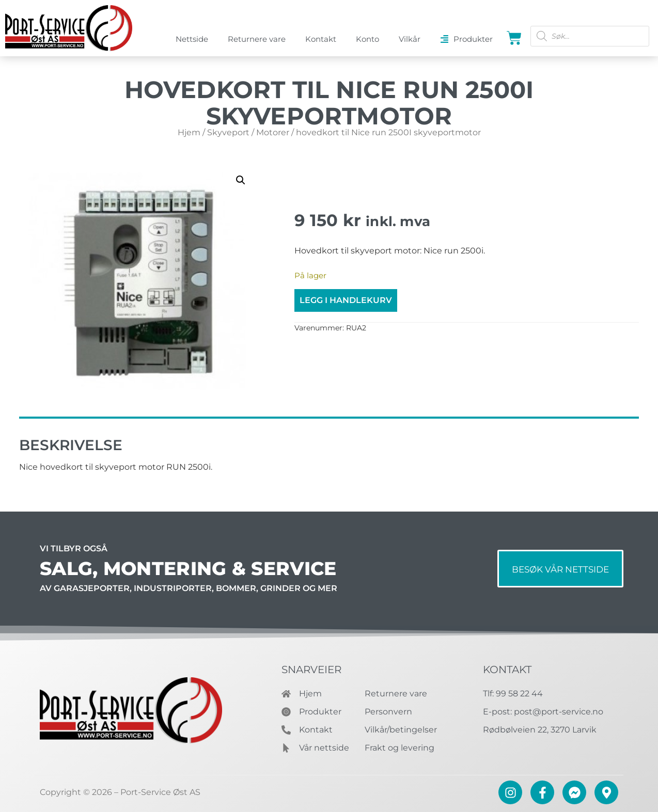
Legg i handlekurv (346, 300)
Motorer (272, 132)
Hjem (189, 132)
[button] (240, 180)
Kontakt (507, 669)
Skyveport (228, 132)
